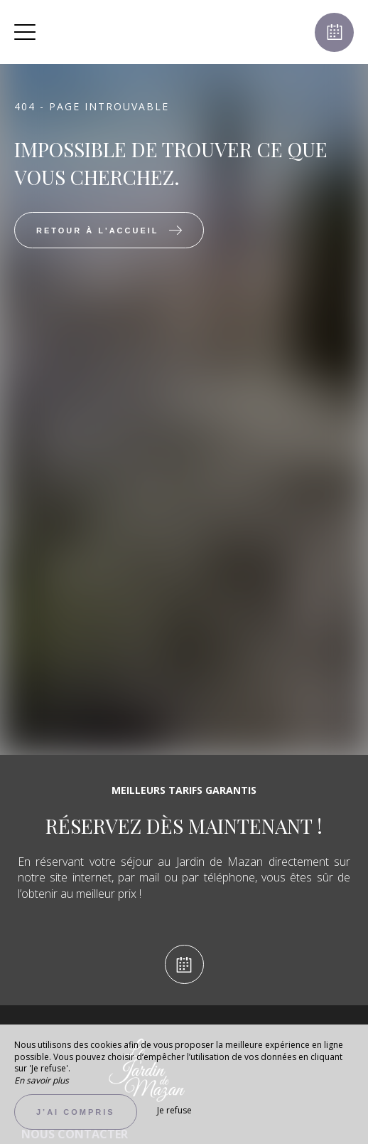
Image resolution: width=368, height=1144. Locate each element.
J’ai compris (75, 1112)
